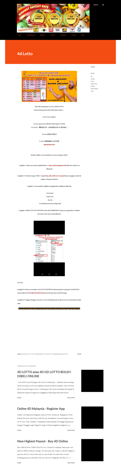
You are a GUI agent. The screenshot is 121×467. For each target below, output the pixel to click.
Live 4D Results (29, 35)
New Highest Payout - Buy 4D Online (42, 441)
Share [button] (93, 67)
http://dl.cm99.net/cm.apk (54, 176)
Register (41, 35)
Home (18, 35)
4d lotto (93, 79)
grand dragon (94, 88)
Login (81, 35)
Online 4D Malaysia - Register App (41, 408)
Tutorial (51, 35)
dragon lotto (94, 83)
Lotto (92, 91)
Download (62, 35)
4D (91, 76)
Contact (72, 35)
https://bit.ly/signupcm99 (57, 165)
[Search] (95, 5)
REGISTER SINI (49, 145)
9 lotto (92, 81)
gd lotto (93, 86)
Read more (71, 397)
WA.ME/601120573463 (36, 293)
